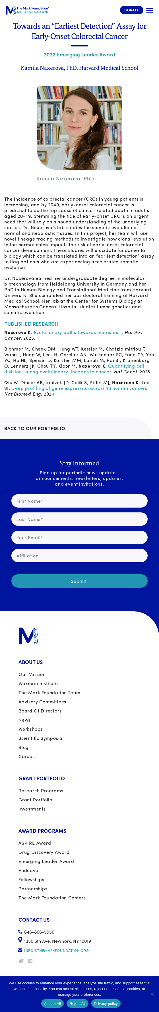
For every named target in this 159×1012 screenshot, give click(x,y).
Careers (27, 756)
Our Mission (32, 674)
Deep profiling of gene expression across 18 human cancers (79, 388)
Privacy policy (106, 1003)
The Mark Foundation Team (49, 692)
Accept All (52, 1003)
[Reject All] (152, 994)
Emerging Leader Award (46, 861)
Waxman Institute (38, 683)
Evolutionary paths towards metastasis (78, 332)
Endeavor (29, 870)
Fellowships (31, 879)
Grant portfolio (35, 799)
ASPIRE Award (34, 843)
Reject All (77, 1003)
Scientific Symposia (40, 738)
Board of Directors (39, 710)
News (24, 719)
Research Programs (40, 790)
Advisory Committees (42, 701)
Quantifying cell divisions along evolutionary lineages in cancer (74, 369)
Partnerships (33, 888)
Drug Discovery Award (44, 852)
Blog (23, 747)
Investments (32, 808)
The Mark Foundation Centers (52, 897)
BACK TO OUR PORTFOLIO (34, 428)
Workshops (30, 729)
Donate (131, 10)
